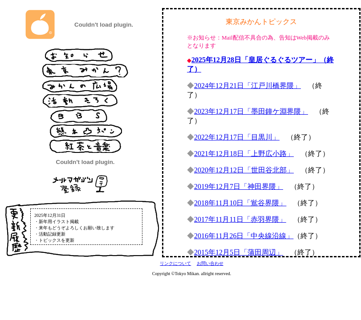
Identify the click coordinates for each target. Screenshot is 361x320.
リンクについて (175, 263)
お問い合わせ (210, 263)
